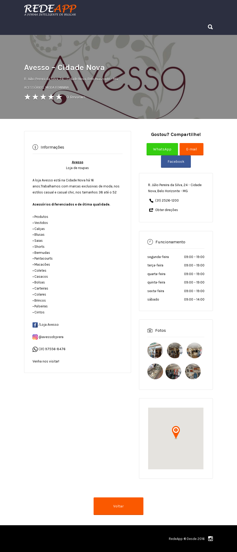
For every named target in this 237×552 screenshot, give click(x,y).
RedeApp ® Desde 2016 (187, 539)
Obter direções (166, 210)
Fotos (160, 330)
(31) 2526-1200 (167, 200)
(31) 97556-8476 (52, 349)
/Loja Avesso (46, 325)
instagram (210, 538)
